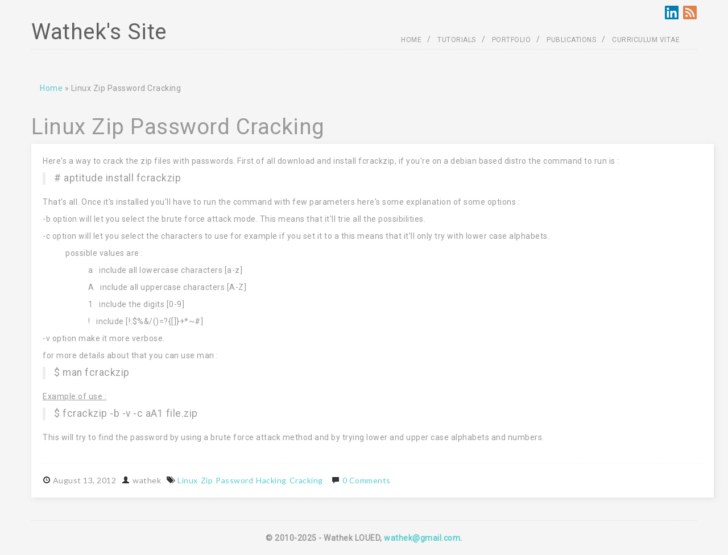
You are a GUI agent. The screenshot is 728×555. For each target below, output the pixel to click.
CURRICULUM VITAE (646, 40)
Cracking (306, 480)
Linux (187, 480)
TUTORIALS (456, 40)
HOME (411, 40)
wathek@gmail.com (422, 537)
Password (234, 480)
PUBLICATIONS (571, 40)
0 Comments (366, 480)
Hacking (271, 480)
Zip (207, 480)
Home (51, 88)
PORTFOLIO (511, 40)
